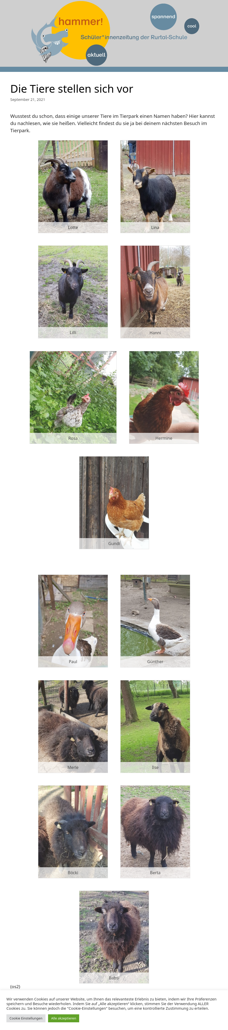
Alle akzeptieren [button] (63, 1018)
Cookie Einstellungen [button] (26, 1018)
